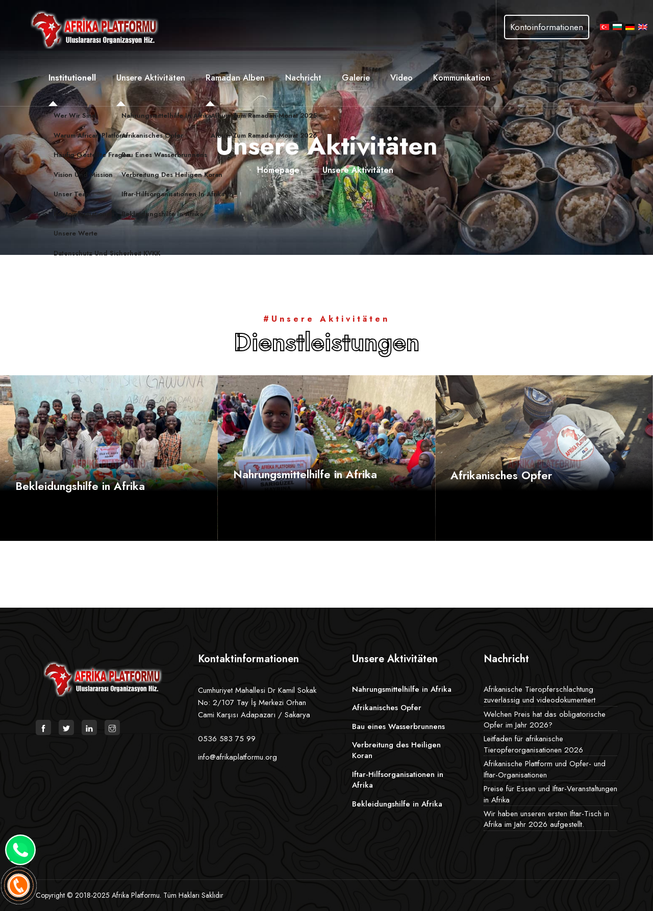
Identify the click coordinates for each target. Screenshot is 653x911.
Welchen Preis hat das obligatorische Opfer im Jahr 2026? (545, 720)
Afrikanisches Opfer (501, 475)
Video (401, 77)
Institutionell (72, 77)
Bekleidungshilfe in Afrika (80, 486)
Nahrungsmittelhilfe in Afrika (305, 474)
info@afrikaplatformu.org (237, 757)
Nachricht (303, 77)
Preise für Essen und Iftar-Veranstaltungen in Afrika (550, 794)
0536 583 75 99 (227, 738)
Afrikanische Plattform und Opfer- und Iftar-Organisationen (545, 769)
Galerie (356, 77)
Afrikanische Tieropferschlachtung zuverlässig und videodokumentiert (539, 695)
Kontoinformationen (546, 27)
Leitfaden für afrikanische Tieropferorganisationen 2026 (533, 744)
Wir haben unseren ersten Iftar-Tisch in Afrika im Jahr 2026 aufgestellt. (546, 819)
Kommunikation (461, 77)
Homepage (278, 170)
